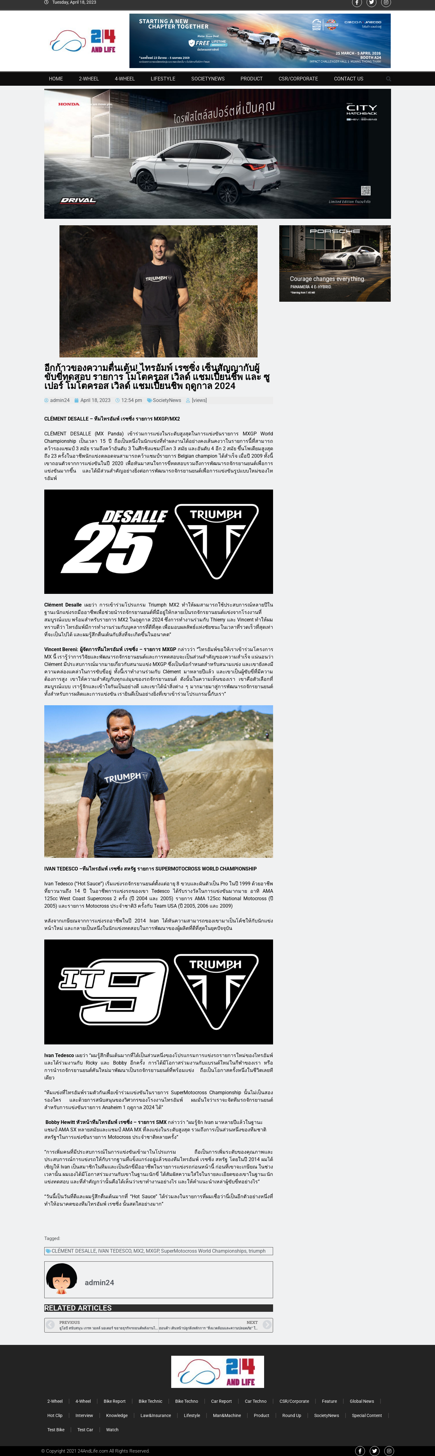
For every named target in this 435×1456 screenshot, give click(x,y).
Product (252, 79)
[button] (388, 79)
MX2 (138, 1251)
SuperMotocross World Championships (203, 1251)
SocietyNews (208, 79)
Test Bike (55, 1429)
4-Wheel (125, 79)
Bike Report (115, 1401)
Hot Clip (55, 1415)
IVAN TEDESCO (114, 1251)
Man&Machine (227, 1415)
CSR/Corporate (298, 79)
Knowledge (117, 1415)
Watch (112, 1429)
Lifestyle (163, 79)
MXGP (152, 1251)
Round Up (291, 1415)
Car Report (221, 1401)
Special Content (367, 1415)
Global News (362, 1401)
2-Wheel (89, 79)
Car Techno (256, 1401)
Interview (84, 1415)
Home (56, 79)
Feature (329, 1401)
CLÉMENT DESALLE (74, 1251)
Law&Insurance (156, 1415)
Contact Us (348, 79)
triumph (257, 1251)
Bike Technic (150, 1401)
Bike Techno (186, 1401)
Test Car (85, 1429)
